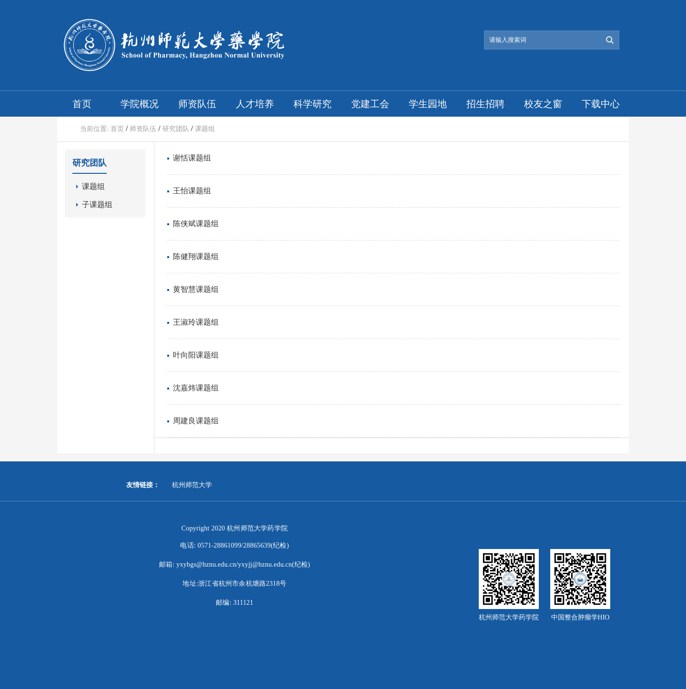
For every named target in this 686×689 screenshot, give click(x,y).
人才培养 (255, 104)
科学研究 (312, 104)
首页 (81, 104)
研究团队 (175, 128)
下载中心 (601, 104)
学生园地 (428, 104)
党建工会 (370, 104)
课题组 (205, 128)
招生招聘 (485, 104)
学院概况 (140, 104)
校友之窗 (543, 104)
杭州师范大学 (192, 485)
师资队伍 (197, 104)
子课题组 (97, 204)
